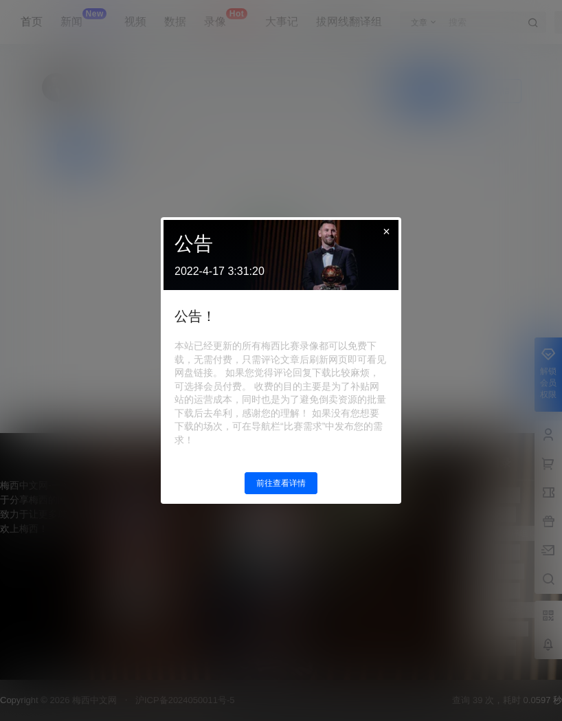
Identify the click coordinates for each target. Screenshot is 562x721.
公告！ (195, 316)
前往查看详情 (281, 483)
